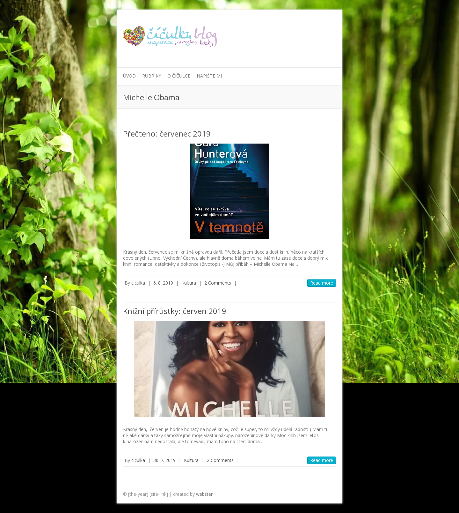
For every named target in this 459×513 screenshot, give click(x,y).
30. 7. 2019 (164, 460)
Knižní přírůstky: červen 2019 (174, 311)
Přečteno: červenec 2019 (167, 133)
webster (204, 494)
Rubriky (151, 76)
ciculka (138, 283)
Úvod (129, 76)
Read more (321, 283)
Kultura (188, 283)
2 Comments (217, 283)
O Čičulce (178, 76)
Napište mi (209, 76)
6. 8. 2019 (163, 283)
